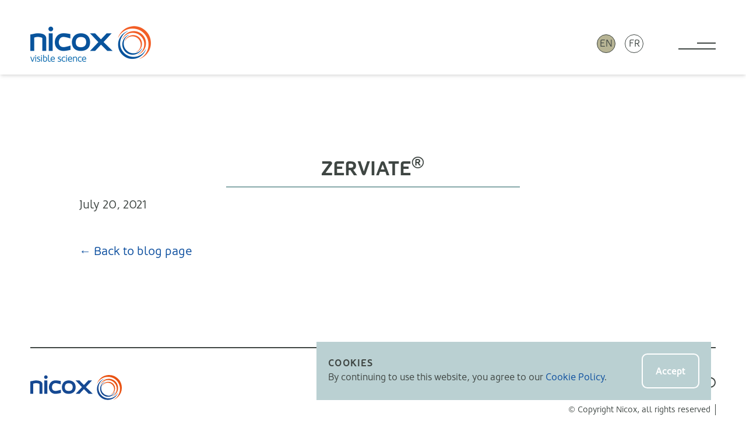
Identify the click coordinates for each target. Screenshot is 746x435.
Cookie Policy (575, 377)
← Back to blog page (135, 251)
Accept (670, 371)
